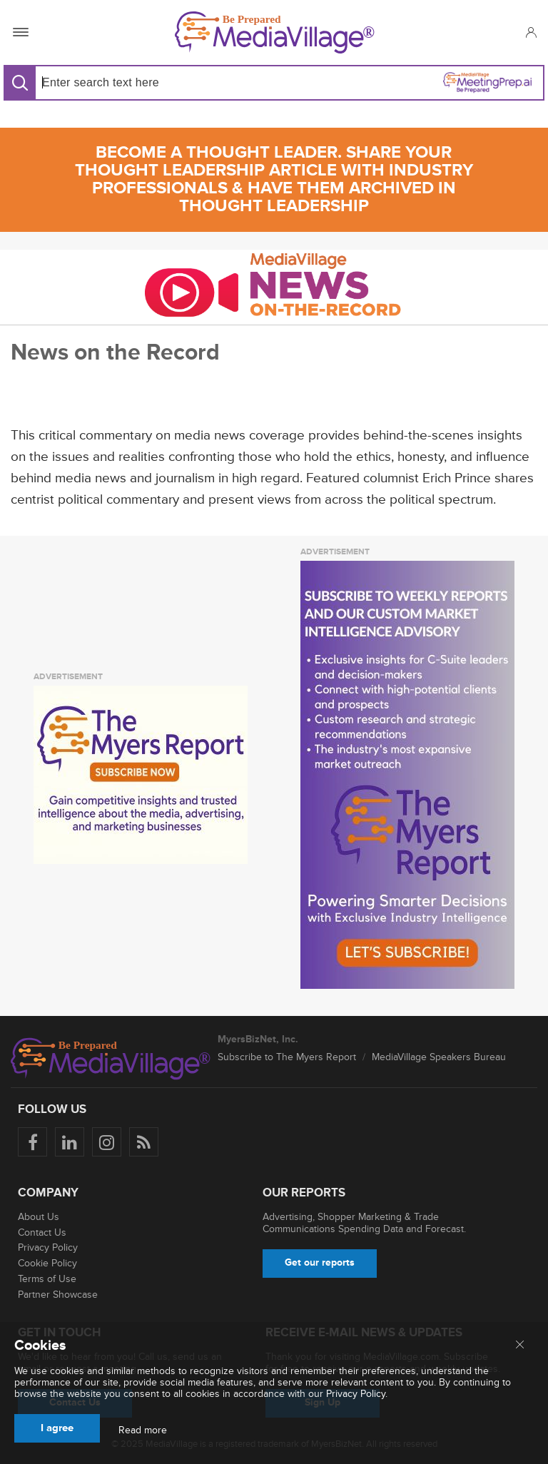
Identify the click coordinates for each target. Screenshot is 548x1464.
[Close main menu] (520, 1345)
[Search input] (152, 82)
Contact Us (42, 1232)
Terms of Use (47, 1279)
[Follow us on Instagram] (106, 1142)
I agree (57, 1428)
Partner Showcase (58, 1294)
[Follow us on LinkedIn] (69, 1142)
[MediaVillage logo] (110, 1058)
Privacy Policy (48, 1247)
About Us (38, 1217)
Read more (142, 1430)
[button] (530, 32)
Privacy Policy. (356, 1394)
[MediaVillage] (275, 32)
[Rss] (143, 1142)
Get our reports (320, 1262)
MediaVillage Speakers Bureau (439, 1057)
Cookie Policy (47, 1263)
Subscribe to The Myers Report (287, 1057)
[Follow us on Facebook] (32, 1142)
